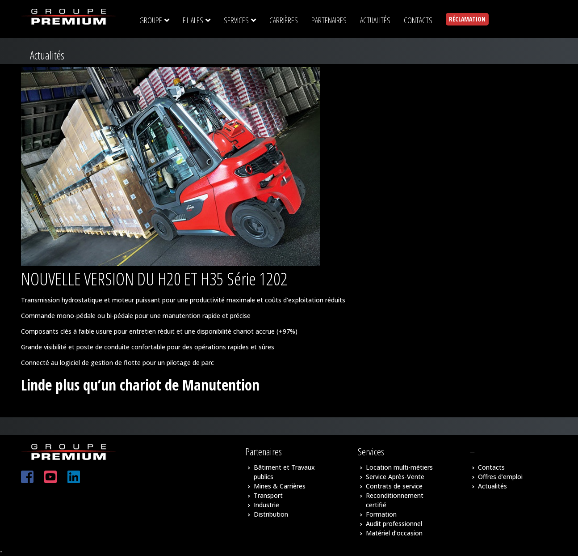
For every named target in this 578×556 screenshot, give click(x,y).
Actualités (492, 486)
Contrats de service (394, 486)
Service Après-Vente (395, 476)
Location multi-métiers (399, 467)
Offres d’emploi (500, 476)
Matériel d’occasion (394, 533)
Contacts (491, 467)
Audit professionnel (394, 523)
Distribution (271, 514)
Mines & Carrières (280, 486)
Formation (381, 514)
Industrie (266, 505)
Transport (268, 495)
